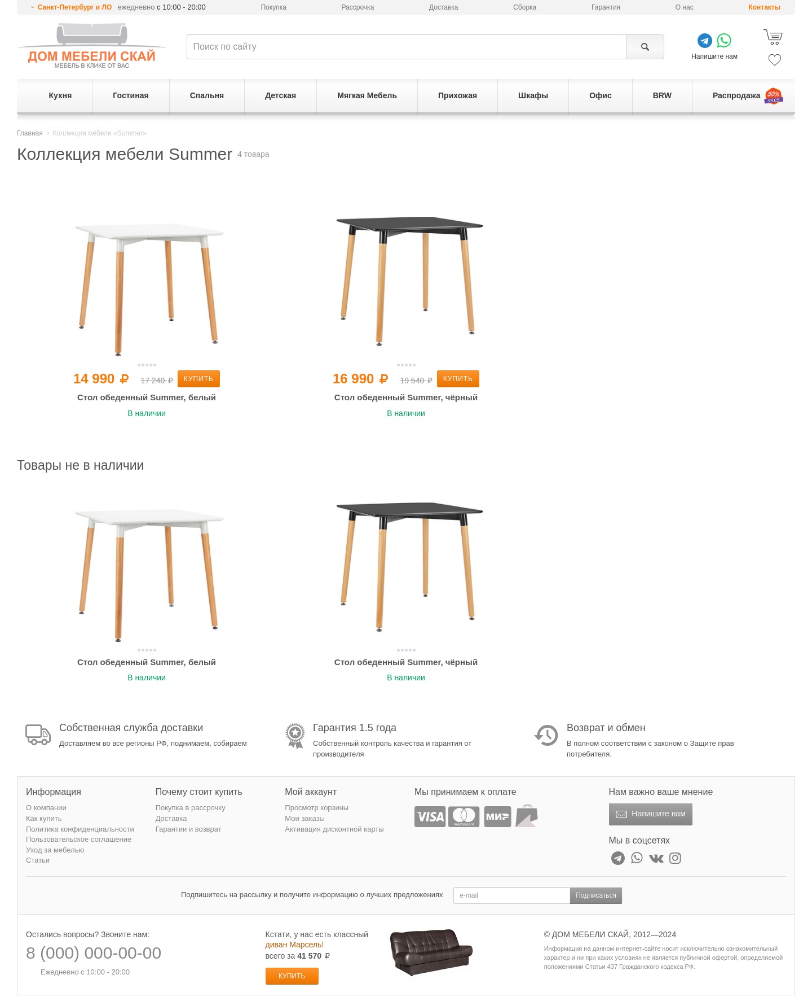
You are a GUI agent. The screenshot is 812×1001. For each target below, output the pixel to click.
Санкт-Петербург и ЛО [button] (75, 7)
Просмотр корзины (316, 807)
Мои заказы (305, 818)
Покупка (273, 7)
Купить (199, 379)
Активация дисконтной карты (334, 829)
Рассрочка (358, 7)
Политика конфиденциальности (80, 829)
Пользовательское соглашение (78, 839)
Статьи (38, 860)
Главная (30, 133)
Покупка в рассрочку (191, 807)
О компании (46, 807)
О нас (685, 7)
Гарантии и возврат (189, 829)
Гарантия (606, 7)
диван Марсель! (295, 944)
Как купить (43, 818)
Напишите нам (649, 814)
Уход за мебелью (55, 850)
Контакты (764, 7)
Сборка (524, 7)
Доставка (443, 7)
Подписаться (596, 895)
